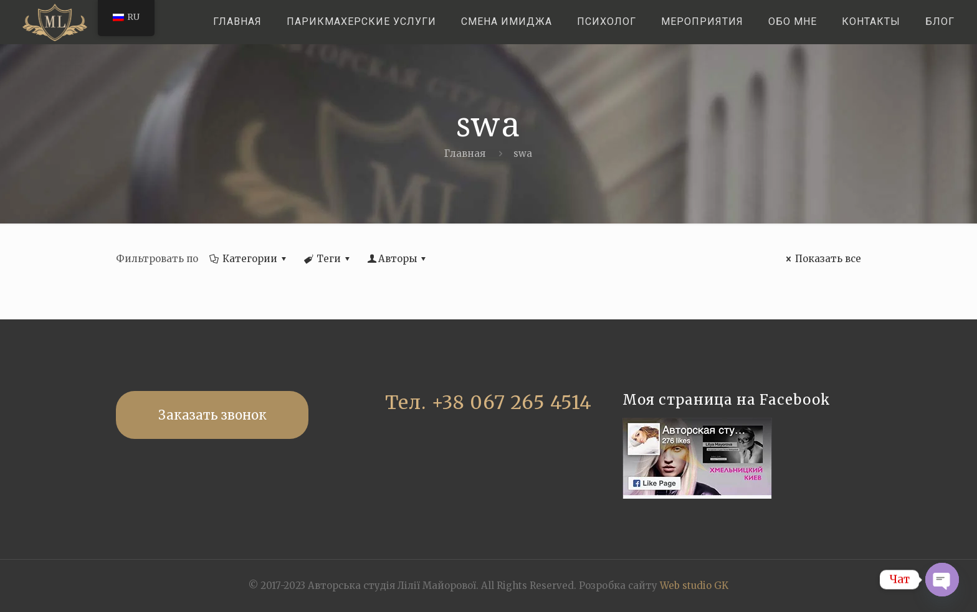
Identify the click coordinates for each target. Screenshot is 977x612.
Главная (464, 153)
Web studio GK (694, 585)
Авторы (397, 259)
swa (522, 153)
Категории (248, 259)
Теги (328, 259)
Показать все (821, 259)
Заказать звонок (212, 415)
